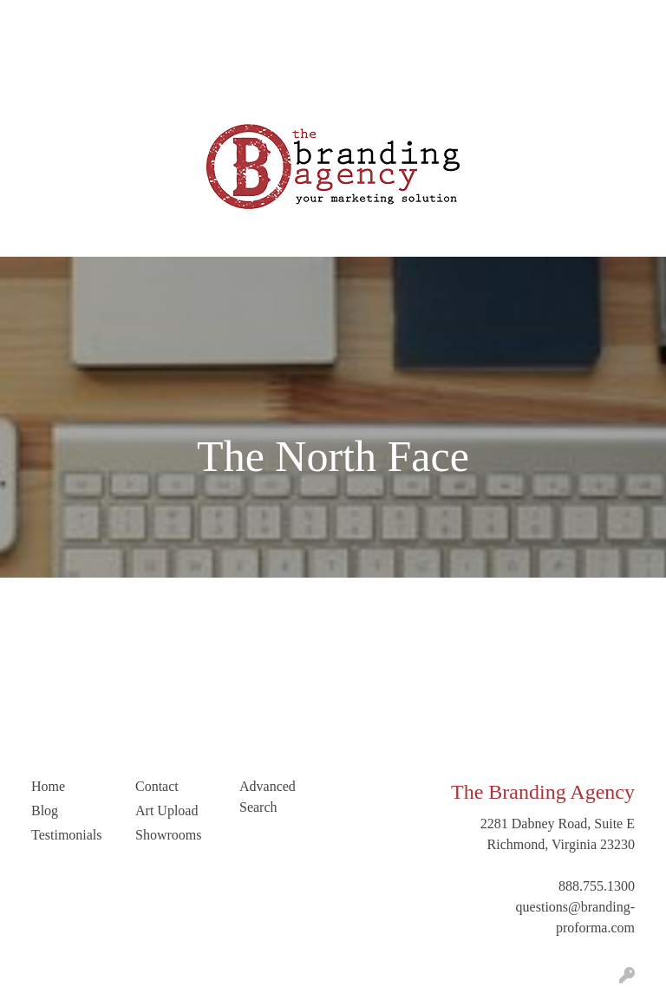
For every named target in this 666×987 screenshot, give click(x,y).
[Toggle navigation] (27, 238)
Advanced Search (267, 796)
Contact (112, 56)
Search (460, 18)
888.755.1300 (596, 886)
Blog (195, 18)
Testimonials (256, 18)
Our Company (101, 18)
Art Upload (47, 56)
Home (33, 18)
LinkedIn (172, 56)
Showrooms (168, 834)
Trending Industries (70, 95)
